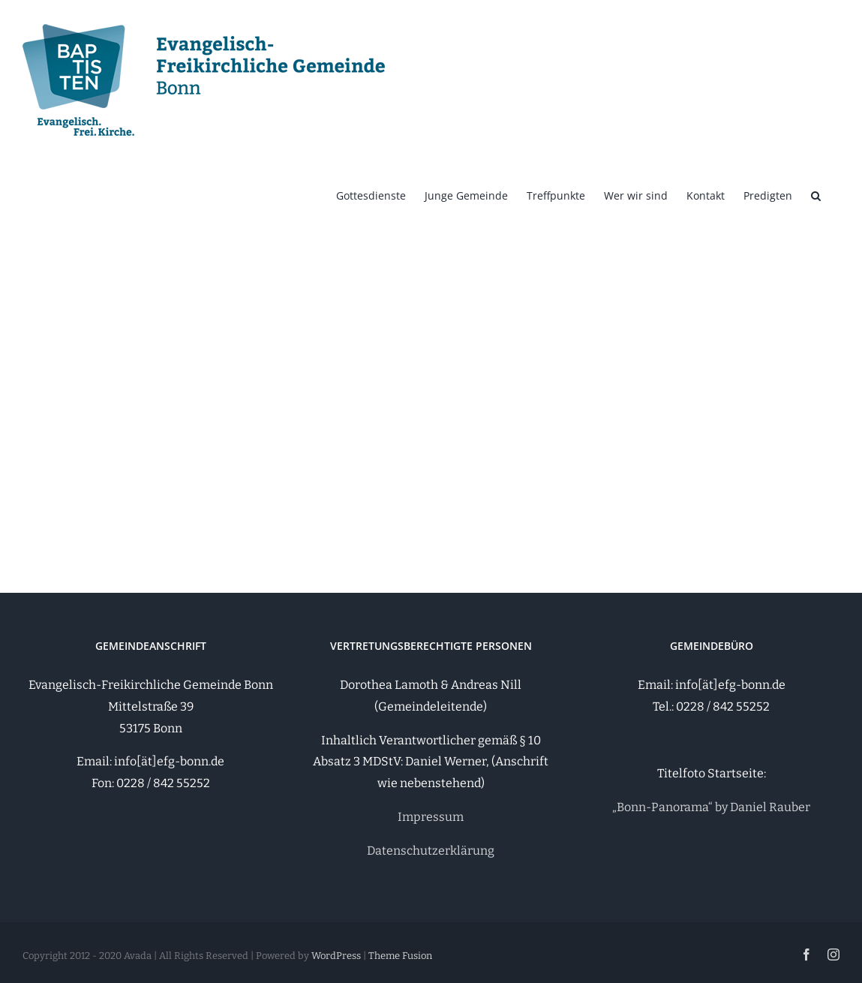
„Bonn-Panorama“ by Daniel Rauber (711, 807)
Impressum (431, 817)
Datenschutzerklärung (430, 850)
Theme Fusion (400, 955)
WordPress (336, 955)
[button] (816, 194)
